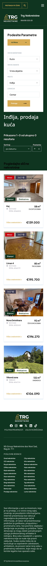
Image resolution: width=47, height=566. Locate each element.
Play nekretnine (9, 480)
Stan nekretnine (9, 476)
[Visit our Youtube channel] (21, 425)
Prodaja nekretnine (10, 492)
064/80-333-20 (27, 20)
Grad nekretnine (9, 458)
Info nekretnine (29, 461)
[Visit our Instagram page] (16, 425)
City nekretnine (29, 458)
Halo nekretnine (29, 467)
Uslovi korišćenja (34, 430)
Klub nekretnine (9, 470)
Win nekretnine (29, 473)
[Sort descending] (39, 148)
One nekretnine (29, 486)
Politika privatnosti (13, 430)
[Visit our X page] (25, 425)
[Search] (25, 5)
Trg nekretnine (29, 483)
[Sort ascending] (35, 148)
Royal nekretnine (10, 464)
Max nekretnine (29, 480)
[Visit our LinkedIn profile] (30, 425)
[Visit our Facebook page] (11, 425)
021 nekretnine (9, 461)
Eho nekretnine (29, 470)
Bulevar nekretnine (30, 464)
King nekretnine (9, 483)
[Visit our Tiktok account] (35, 425)
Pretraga (19, 103)
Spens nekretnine (10, 473)
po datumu (11, 148)
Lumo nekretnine (30, 492)
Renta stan (7, 489)
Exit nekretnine (29, 476)
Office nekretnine (10, 467)
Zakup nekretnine (30, 489)
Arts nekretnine (9, 486)
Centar (13, 94)
